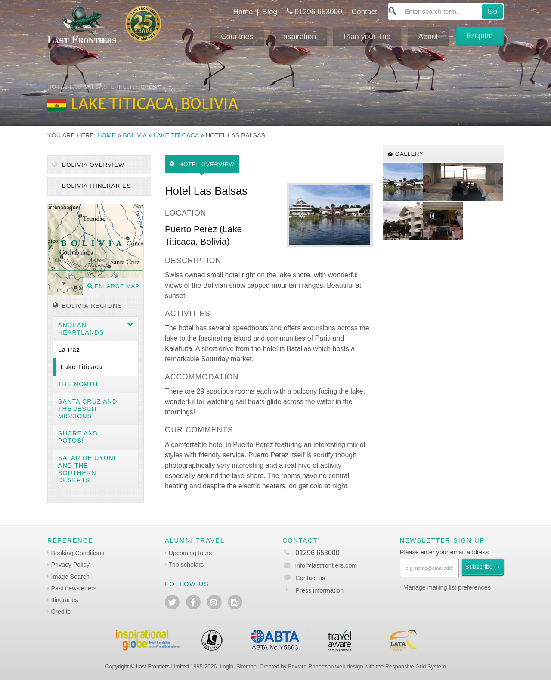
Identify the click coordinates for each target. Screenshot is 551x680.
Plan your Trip (367, 36)
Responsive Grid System (415, 666)
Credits (61, 611)
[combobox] (446, 11)
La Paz (69, 349)
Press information (319, 590)
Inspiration (298, 36)
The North (78, 384)
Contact (365, 11)
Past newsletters (73, 588)
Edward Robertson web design (325, 666)
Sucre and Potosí (78, 437)
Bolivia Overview (88, 164)
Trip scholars (186, 564)
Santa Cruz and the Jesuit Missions (88, 409)
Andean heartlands (81, 329)
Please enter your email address (444, 552)
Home (243, 11)
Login (226, 666)
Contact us (310, 577)
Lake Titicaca (175, 135)
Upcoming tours (190, 553)
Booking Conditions (77, 553)
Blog (269, 11)
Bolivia (134, 135)
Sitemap (246, 666)
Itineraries (64, 599)
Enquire (480, 35)
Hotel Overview (202, 164)
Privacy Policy (70, 564)
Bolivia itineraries (95, 186)
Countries (237, 36)
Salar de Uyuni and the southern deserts (87, 469)
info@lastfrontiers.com (319, 565)
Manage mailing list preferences (447, 587)
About (428, 36)
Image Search (70, 576)
